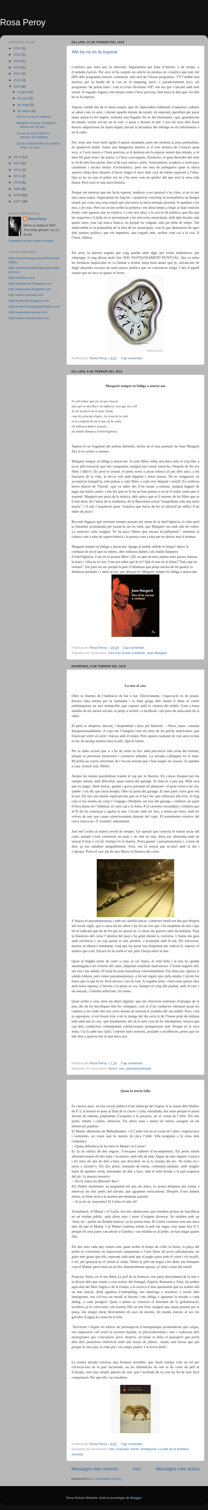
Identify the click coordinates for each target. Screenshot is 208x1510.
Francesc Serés (127, 1449)
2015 (18, 86)
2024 (18, 48)
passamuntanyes (138, 1068)
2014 (18, 157)
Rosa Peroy (22, 22)
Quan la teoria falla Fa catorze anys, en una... (38, 145)
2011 (18, 176)
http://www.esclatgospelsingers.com (34, 306)
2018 (18, 67)
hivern (112, 1068)
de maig (23, 105)
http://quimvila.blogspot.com (28, 300)
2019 (18, 61)
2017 (18, 73)
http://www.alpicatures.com (27, 312)
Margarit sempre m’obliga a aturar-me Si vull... (36, 125)
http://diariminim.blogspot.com (30, 283)
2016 (18, 80)
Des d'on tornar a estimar (126, 653)
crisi (111, 1449)
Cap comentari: (132, 358)
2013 (18, 163)
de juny (23, 98)
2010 (18, 182)
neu (122, 1068)
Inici (137, 1468)
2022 (18, 54)
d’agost (23, 92)
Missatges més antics (178, 1468)
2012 (18, 170)
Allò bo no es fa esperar (95, 52)
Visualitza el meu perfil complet (30, 241)
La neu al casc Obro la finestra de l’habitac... (34, 135)
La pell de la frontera (173, 1449)
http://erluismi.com (21, 278)
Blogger (135, 1498)
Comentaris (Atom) (107, 1479)
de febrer (24, 111)
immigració (148, 1449)
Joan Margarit (157, 653)
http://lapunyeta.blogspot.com (29, 289)
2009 (18, 189)
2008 (18, 195)
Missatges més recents (94, 1468)
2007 (18, 201)
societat (77, 1454)
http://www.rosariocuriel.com (28, 318)
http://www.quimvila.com (26, 295)
